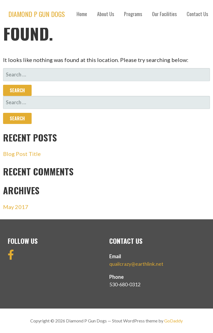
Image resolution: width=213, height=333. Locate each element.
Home (82, 14)
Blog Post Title (22, 153)
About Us (105, 14)
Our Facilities (164, 14)
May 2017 (15, 206)
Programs (133, 14)
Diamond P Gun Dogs (36, 14)
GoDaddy (173, 320)
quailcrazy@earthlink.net (136, 264)
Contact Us (197, 14)
